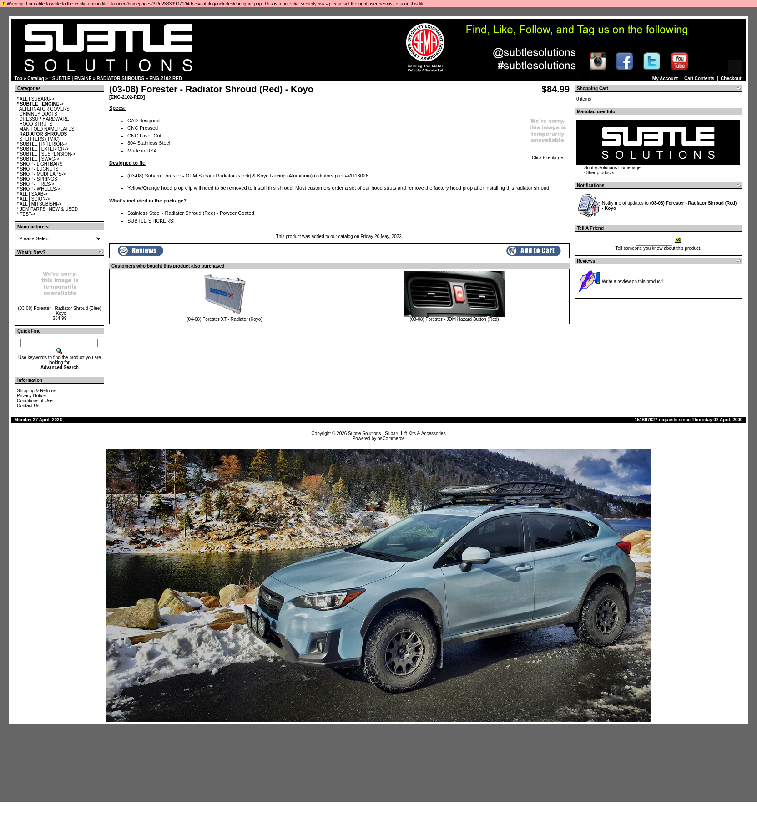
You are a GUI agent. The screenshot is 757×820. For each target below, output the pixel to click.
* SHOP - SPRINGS (37, 179)
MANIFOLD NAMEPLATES (47, 129)
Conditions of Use (35, 400)
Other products (599, 172)
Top (19, 78)
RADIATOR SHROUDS (121, 78)
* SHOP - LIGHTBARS (39, 164)
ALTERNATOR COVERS (44, 108)
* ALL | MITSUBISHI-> (39, 204)
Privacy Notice (31, 395)
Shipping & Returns (36, 390)
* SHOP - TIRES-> (35, 184)
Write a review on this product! (632, 281)
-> (40, 103)
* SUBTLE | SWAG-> (38, 159)
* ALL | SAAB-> (32, 194)
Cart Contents (699, 78)
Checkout (731, 78)
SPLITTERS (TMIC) (40, 139)
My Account (665, 78)
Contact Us (28, 405)
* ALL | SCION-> (33, 199)
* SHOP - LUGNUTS (38, 169)
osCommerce (391, 438)
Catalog (35, 78)
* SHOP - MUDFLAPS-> (41, 174)
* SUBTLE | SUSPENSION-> (46, 154)
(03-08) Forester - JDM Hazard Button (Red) (454, 319)
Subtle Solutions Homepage (612, 167)
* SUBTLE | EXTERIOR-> (43, 149)
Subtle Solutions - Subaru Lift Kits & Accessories (397, 433)
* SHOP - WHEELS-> (38, 189)
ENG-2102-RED (165, 78)
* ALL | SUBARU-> (36, 98)
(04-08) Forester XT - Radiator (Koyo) (224, 319)
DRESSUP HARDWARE (44, 118)
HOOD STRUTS (36, 124)
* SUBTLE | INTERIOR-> (42, 144)
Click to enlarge (547, 155)
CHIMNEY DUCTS (38, 113)
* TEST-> (26, 214)
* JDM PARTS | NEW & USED (47, 209)
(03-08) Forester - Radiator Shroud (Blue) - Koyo (59, 311)
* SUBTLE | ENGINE (70, 78)
